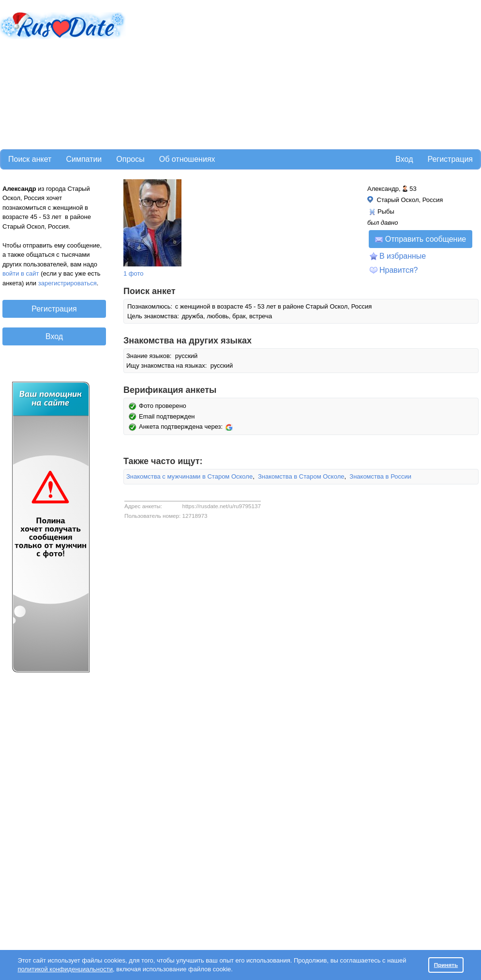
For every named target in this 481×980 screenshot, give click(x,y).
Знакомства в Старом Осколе (301, 476)
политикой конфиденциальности (65, 969)
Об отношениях (187, 159)
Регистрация (450, 159)
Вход (404, 159)
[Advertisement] (250, 73)
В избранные (402, 256)
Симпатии (84, 159)
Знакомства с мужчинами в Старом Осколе (189, 476)
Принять (446, 965)
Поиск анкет (29, 159)
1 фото (133, 273)
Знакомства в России (380, 476)
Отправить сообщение (420, 239)
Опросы (130, 159)
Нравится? (398, 270)
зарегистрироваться (67, 283)
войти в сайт (20, 273)
